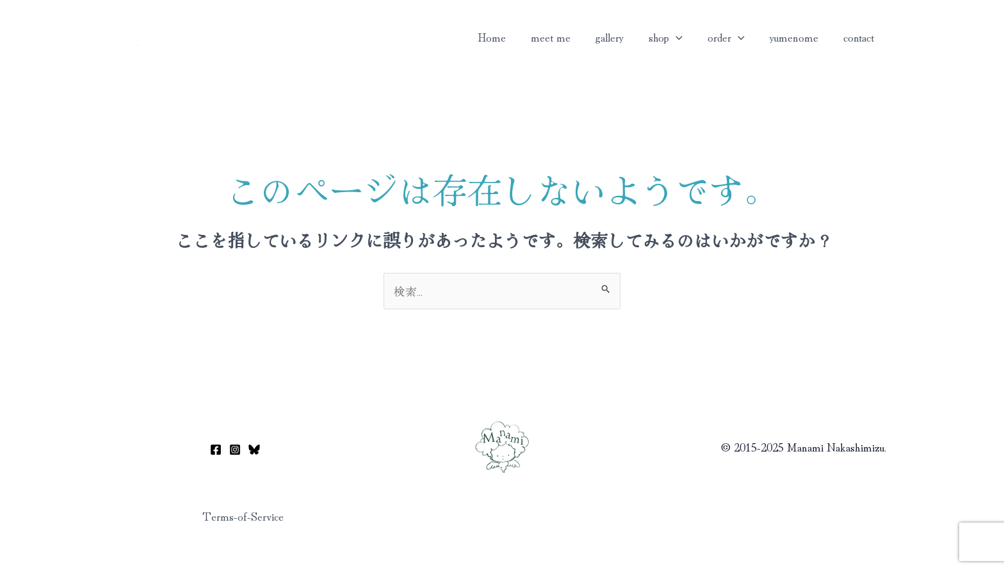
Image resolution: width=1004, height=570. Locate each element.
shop (672, 36)
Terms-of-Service (243, 515)
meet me (561, 36)
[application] (682, 36)
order (730, 36)
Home (504, 36)
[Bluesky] (254, 449)
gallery (618, 36)
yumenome (796, 36)
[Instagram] (235, 449)
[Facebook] (216, 449)
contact (859, 36)
